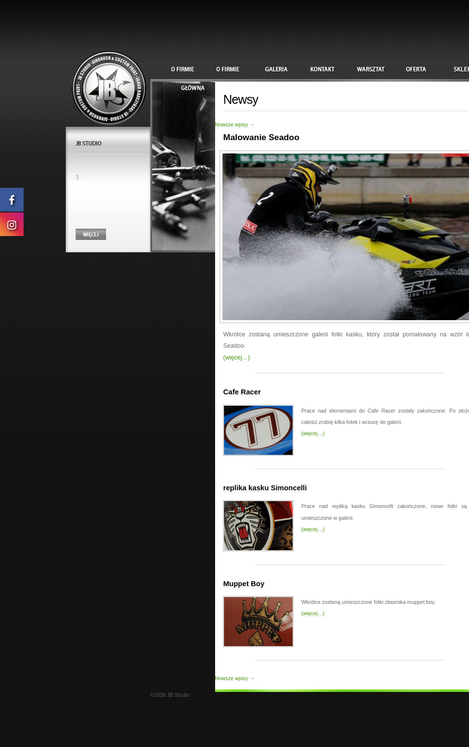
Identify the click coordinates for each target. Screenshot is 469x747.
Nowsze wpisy (235, 124)
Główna (192, 88)
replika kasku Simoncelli (265, 488)
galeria (282, 69)
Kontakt (327, 69)
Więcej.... (91, 234)
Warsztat (372, 69)
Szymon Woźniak (192, 69)
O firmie (237, 69)
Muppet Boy (244, 584)
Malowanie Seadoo (261, 137)
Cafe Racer (242, 392)
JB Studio (108, 87)
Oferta (418, 69)
